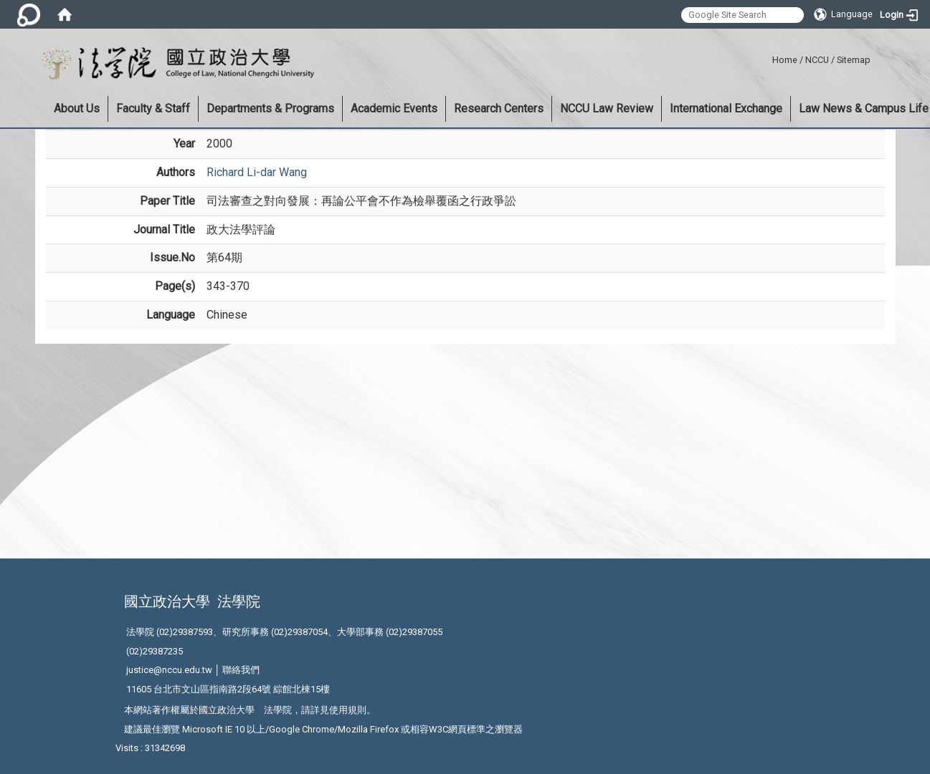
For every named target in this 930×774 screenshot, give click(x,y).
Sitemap (853, 59)
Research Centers (499, 108)
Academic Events (394, 108)
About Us (77, 108)
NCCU (817, 59)
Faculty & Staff (153, 108)
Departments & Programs (270, 108)
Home (784, 59)
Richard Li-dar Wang (257, 172)
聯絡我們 (241, 669)
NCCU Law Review (606, 108)
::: (767, 57)
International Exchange (726, 108)
